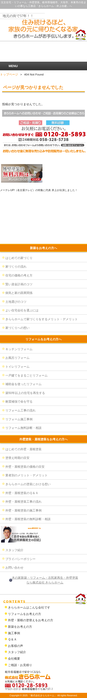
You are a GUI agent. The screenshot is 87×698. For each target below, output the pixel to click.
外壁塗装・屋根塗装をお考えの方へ (43, 439)
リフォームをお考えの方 (24, 614)
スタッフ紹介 (17, 652)
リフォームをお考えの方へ (43, 339)
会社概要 (14, 658)
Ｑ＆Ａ (12, 639)
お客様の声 (15, 646)
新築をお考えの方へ (43, 248)
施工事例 (14, 633)
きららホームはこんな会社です (29, 607)
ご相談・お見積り (20, 665)
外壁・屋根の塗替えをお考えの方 (30, 620)
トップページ (9, 74)
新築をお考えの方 (20, 626)
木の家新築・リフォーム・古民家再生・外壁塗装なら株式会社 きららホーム (45, 580)
